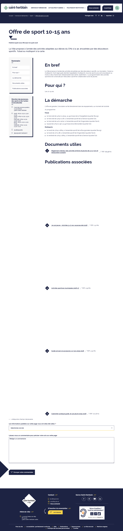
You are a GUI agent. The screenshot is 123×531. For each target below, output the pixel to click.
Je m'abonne (55, 512)
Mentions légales (102, 526)
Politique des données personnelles (59, 528)
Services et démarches (21, 15)
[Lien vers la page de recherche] (117, 8)
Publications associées (20, 88)
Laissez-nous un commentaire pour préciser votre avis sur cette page (33, 436)
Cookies (75, 528)
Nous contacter (94, 8)
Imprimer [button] (110, 15)
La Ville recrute (88, 526)
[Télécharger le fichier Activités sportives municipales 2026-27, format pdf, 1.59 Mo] (69, 288)
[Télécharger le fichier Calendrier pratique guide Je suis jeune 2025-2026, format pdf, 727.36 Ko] (73, 414)
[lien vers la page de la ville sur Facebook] (84, 499)
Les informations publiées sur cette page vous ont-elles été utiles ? (32, 424)
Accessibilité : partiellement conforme (38, 526)
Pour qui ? (15, 72)
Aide (55, 526)
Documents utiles (18, 83)
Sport (31, 15)
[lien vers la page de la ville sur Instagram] (89, 499)
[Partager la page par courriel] (96, 15)
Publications (64, 526)
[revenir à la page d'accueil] (29, 501)
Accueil (11, 15)
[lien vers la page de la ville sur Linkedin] (100, 499)
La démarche (16, 78)
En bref (14, 67)
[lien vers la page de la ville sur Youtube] (95, 499)
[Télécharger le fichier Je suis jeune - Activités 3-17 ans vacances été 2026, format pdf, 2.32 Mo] (73, 225)
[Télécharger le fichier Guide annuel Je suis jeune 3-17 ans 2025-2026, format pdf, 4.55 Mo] (71, 351)
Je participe (107, 8)
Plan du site (19, 526)
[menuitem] (39, 8)
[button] (101, 16)
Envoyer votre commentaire (22, 472)
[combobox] (61, 428)
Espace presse (76, 526)
